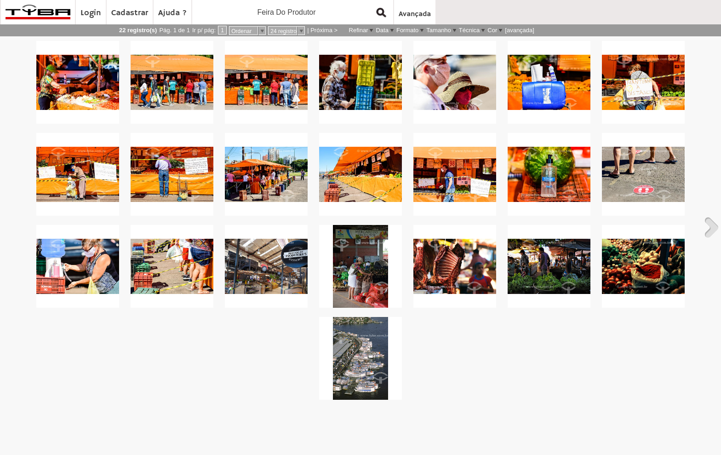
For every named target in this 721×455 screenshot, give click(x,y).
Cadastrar (129, 13)
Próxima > (324, 30)
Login (90, 13)
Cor (492, 30)
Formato (407, 30)
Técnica (469, 30)
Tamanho (438, 30)
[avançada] (519, 30)
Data (382, 30)
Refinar (358, 30)
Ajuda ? (172, 13)
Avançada (415, 14)
